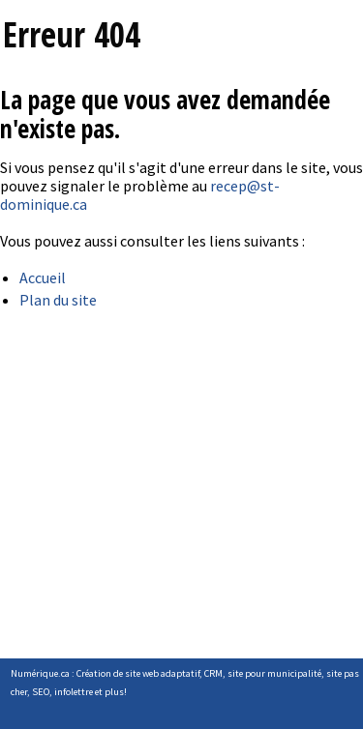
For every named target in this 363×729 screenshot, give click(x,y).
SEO (40, 691)
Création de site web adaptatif (137, 673)
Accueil (42, 277)
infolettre (73, 691)
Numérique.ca (40, 673)
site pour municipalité (274, 673)
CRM (213, 673)
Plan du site (58, 299)
